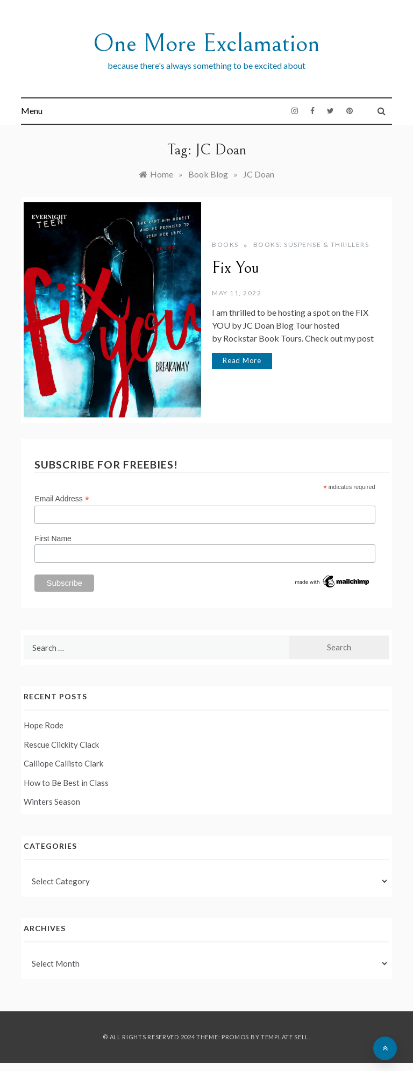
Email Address (61, 499)
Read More (242, 360)
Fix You (235, 268)
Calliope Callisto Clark (63, 763)
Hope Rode (43, 725)
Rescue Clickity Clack (61, 744)
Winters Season (52, 801)
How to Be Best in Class (66, 783)
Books (225, 244)
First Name (52, 538)
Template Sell (285, 1036)
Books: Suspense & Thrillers (311, 244)
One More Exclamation (206, 43)
